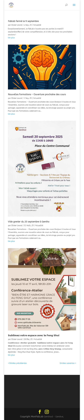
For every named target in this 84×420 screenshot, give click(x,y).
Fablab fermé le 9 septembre (23, 21)
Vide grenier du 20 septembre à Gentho (28, 221)
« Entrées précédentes (17, 363)
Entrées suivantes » (68, 363)
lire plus (11, 38)
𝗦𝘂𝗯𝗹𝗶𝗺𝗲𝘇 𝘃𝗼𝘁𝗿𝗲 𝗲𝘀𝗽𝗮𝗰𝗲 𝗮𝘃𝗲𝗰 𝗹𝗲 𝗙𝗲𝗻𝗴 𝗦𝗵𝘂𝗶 (33, 335)
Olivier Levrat (16, 25)
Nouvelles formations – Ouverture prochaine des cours (37, 94)
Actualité (37, 25)
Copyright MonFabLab (31, 416)
